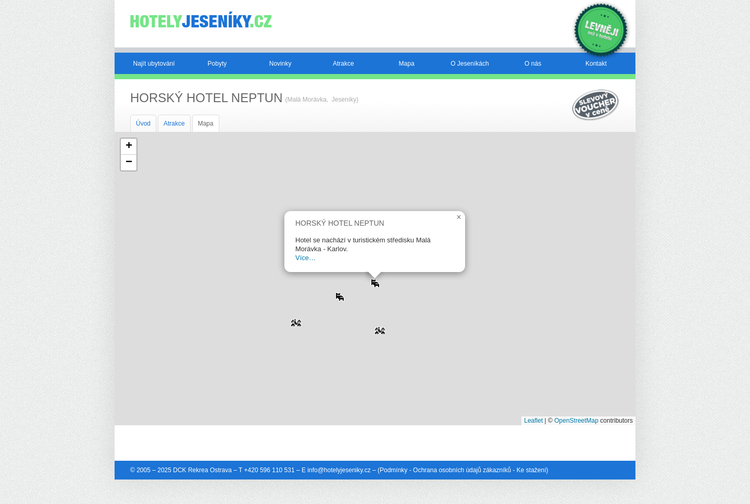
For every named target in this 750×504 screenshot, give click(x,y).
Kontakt (596, 63)
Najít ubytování (154, 63)
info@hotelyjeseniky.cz (338, 470)
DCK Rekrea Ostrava (202, 470)
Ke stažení (531, 470)
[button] (296, 319)
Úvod (143, 123)
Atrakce (343, 63)
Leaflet (533, 420)
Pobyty (217, 63)
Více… (305, 258)
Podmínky (393, 470)
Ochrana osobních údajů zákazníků (462, 470)
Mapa (407, 63)
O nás (532, 63)
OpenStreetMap (576, 420)
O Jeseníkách (470, 63)
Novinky (280, 63)
